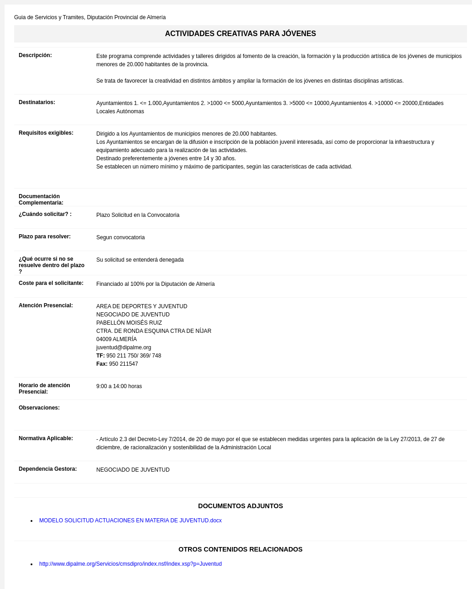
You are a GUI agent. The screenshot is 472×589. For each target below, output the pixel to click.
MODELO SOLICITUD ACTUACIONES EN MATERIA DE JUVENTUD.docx (130, 520)
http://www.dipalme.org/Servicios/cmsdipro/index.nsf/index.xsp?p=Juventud (130, 564)
